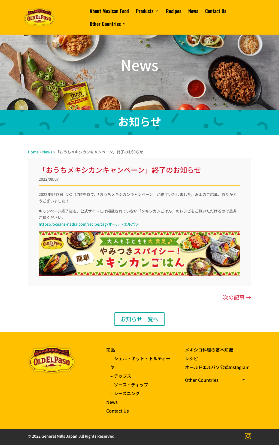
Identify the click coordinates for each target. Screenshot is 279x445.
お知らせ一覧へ (139, 319)
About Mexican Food (109, 11)
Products (144, 11)
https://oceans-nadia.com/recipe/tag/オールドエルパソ (89, 224)
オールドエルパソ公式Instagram (217, 367)
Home (33, 152)
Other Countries (105, 24)
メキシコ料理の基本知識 (209, 349)
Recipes (173, 11)
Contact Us (215, 11)
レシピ (191, 358)
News (193, 11)
